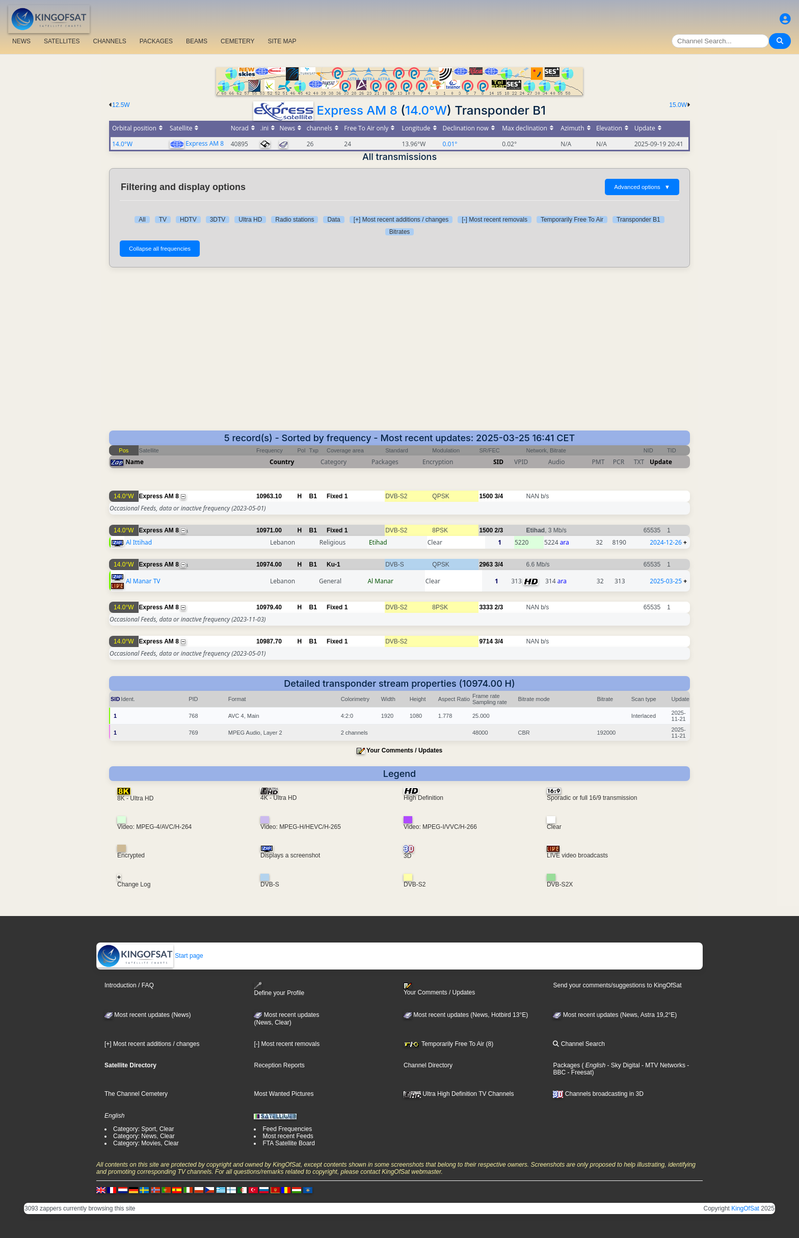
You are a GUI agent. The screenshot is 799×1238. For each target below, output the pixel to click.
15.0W (678, 105)
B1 (313, 496)
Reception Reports (279, 1065)
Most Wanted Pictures (283, 1093)
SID (498, 461)
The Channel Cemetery (136, 1093)
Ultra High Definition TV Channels (459, 1093)
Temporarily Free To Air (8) (448, 1043)
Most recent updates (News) (147, 1014)
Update (661, 461)
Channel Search (578, 1043)
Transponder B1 (638, 219)
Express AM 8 (356, 110)
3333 (486, 607)
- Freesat (579, 1072)
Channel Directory (428, 1065)
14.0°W (426, 110)
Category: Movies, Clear (146, 1143)
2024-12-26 (666, 542)
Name (134, 461)
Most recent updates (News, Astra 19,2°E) (615, 1014)
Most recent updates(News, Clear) (286, 1019)
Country (282, 461)
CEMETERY (237, 41)
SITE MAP (282, 41)
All (142, 219)
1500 (486, 496)
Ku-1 (333, 564)
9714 (486, 641)
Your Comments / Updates (404, 750)
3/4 (498, 496)
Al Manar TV (143, 581)
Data (333, 219)
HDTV (188, 219)
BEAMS (196, 41)
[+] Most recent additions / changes (401, 219)
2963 (486, 564)
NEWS (21, 41)
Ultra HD (250, 219)
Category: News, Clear (144, 1136)
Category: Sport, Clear (143, 1129)
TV (163, 219)
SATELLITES (61, 41)
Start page (150, 955)
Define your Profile (279, 989)
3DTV (218, 219)
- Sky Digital (622, 1065)
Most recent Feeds (287, 1136)
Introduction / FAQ (129, 985)
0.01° (450, 144)
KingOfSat (745, 1208)
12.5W (121, 105)
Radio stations (294, 219)
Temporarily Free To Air (572, 219)
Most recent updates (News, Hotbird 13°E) (466, 1014)
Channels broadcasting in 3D (598, 1093)
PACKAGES (156, 41)
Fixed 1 (337, 496)
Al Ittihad (139, 542)
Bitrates (399, 231)
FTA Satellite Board (288, 1143)
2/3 (498, 530)
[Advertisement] (399, 354)
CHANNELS (109, 41)
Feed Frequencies (287, 1129)
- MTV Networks (662, 1065)
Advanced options (642, 187)
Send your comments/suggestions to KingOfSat (617, 985)
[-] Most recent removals (494, 219)
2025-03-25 (666, 581)
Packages (566, 1065)
